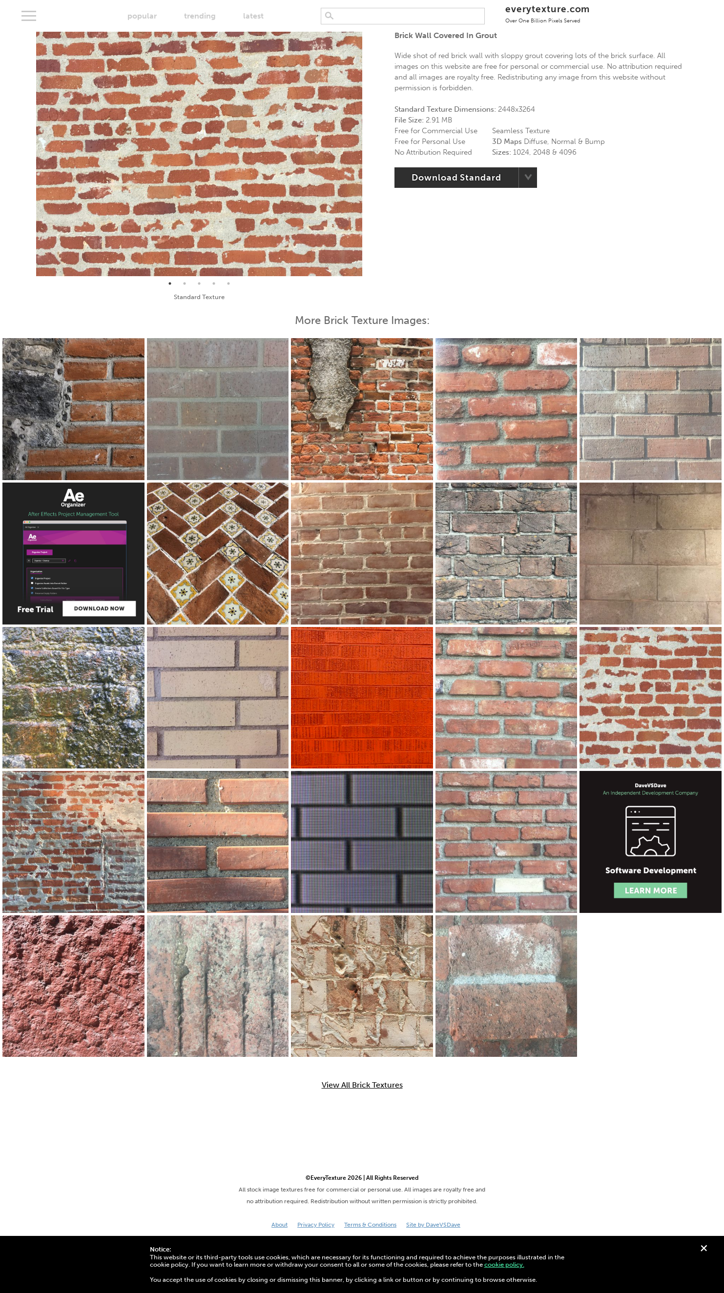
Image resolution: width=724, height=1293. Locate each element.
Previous (29, 154)
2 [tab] (184, 283)
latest (253, 15)
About (279, 1224)
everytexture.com (547, 13)
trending (200, 15)
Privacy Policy (315, 1224)
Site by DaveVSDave (433, 1224)
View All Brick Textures (362, 1085)
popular (142, 15)
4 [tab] (214, 283)
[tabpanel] (199, 154)
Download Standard (456, 177)
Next (369, 154)
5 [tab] (228, 283)
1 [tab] (170, 283)
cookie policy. (504, 1264)
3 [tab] (199, 283)
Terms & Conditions (370, 1224)
